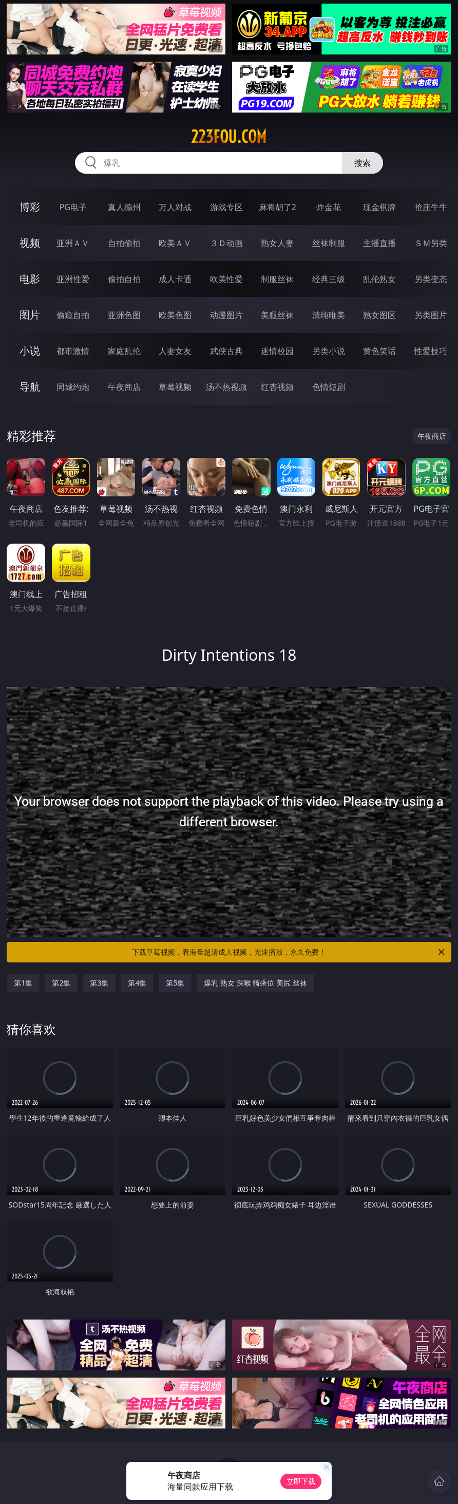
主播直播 (379, 243)
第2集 (61, 983)
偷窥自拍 (72, 315)
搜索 (362, 163)
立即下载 (301, 1481)
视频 (30, 243)
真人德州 (124, 207)
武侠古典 (226, 351)
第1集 (23, 983)
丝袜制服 (328, 243)
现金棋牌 (379, 207)
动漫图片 (226, 315)
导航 (30, 387)
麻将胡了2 (277, 207)
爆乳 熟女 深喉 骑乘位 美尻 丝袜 (255, 983)
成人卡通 (175, 279)
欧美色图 (175, 315)
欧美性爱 (226, 279)
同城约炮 (72, 387)
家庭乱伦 (124, 351)
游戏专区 (226, 207)
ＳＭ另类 (430, 243)
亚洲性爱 (72, 279)
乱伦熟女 (379, 279)
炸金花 (328, 207)
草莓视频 (175, 387)
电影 (30, 279)
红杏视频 (277, 387)
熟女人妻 (277, 243)
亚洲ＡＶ (72, 243)
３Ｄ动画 (226, 243)
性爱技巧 (430, 351)
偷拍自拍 (124, 279)
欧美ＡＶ (175, 243)
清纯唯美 (328, 315)
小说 (30, 351)
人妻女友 (175, 351)
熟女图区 (379, 315)
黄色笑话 (379, 351)
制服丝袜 (277, 279)
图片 (30, 315)
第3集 (99, 983)
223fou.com (228, 136)
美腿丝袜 (277, 315)
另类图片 (430, 315)
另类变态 (430, 279)
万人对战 (175, 207)
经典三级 (328, 279)
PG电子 (73, 207)
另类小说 (328, 351)
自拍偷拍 (124, 243)
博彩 (30, 207)
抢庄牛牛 (430, 207)
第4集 (137, 983)
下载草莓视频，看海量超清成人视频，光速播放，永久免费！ (289, 952)
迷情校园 (277, 351)
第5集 (175, 983)
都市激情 (72, 351)
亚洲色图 (124, 315)
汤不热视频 (226, 387)
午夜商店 (124, 387)
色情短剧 (328, 387)
